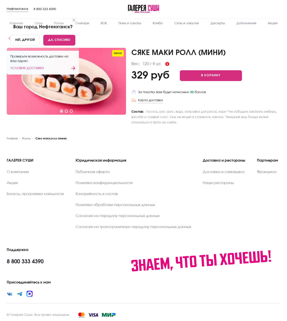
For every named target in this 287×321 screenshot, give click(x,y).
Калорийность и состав (97, 194)
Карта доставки (150, 100)
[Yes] (59, 40)
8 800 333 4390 (45, 9)
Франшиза (266, 172)
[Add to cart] (211, 75)
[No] (25, 40)
